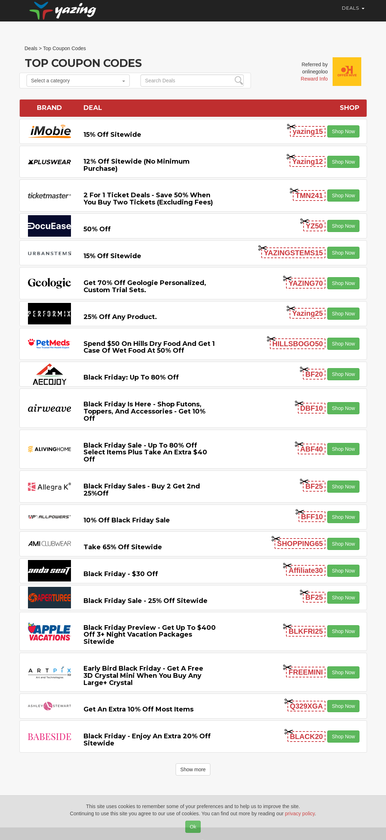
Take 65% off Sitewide (123, 547)
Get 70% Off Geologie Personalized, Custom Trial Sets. (145, 286)
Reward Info (314, 79)
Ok (193, 827)
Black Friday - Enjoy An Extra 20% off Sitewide (147, 739)
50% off (97, 229)
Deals (353, 14)
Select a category (78, 80)
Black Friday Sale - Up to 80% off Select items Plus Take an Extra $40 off (145, 452)
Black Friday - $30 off (121, 574)
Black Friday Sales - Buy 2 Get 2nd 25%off (142, 489)
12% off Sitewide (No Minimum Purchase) (137, 165)
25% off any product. (120, 317)
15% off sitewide (112, 135)
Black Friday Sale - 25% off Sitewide (146, 601)
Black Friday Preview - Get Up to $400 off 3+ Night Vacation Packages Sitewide (150, 635)
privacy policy (300, 813)
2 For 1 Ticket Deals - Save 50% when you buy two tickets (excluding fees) (148, 198)
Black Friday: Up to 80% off (131, 377)
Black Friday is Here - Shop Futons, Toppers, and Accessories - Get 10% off (144, 411)
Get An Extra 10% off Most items (139, 709)
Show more (193, 769)
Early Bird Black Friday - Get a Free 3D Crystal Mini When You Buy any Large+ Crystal (143, 676)
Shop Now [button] (343, 131)
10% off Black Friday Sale (127, 520)
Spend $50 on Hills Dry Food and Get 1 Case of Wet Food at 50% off (149, 347)
